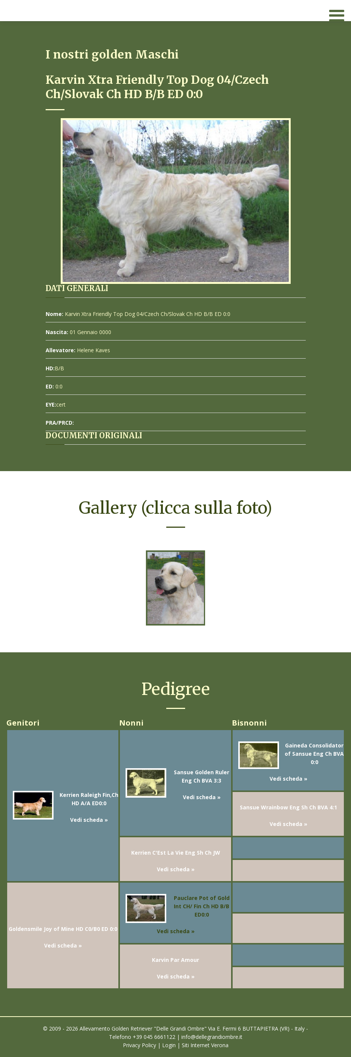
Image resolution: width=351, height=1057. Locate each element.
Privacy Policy (139, 1045)
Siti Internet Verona (205, 1045)
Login (169, 1045)
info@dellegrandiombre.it (211, 1036)
